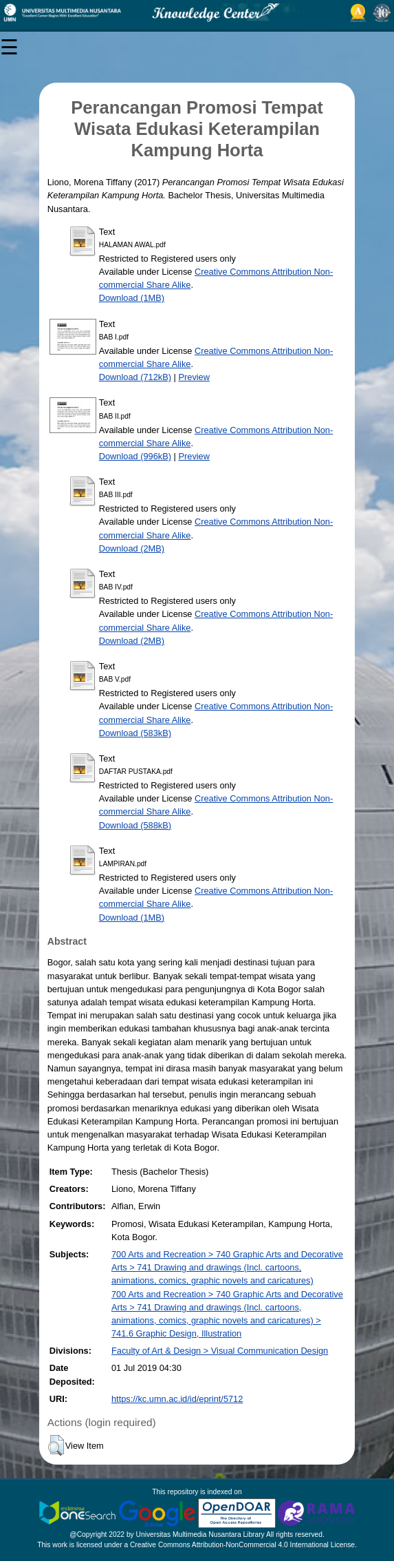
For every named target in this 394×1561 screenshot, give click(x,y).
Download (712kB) (135, 377)
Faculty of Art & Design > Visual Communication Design (219, 1350)
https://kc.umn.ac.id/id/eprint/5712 (177, 1399)
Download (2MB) (131, 548)
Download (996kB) (135, 456)
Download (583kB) (135, 733)
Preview (194, 377)
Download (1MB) (131, 298)
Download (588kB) (135, 825)
